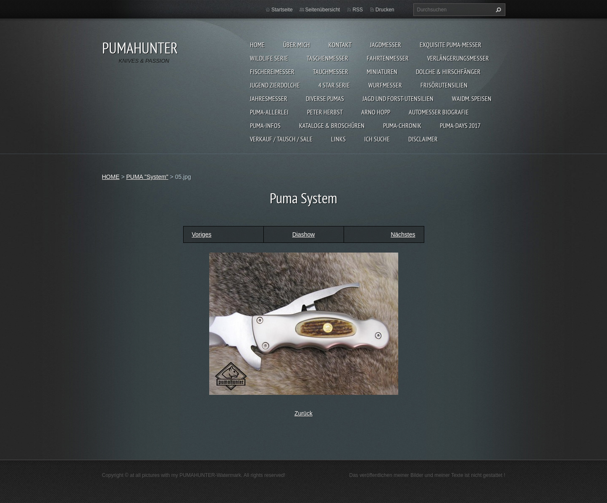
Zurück (303, 413)
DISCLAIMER (423, 139)
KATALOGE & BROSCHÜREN (332, 125)
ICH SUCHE (377, 139)
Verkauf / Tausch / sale (281, 139)
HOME (257, 44)
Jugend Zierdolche (275, 85)
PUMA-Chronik (402, 125)
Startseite (282, 10)
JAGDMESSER (385, 44)
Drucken (385, 10)
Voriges (202, 234)
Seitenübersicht (322, 10)
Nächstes (403, 234)
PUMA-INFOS (265, 125)
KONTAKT (340, 44)
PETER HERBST (325, 112)
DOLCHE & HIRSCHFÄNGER (448, 71)
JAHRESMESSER (268, 98)
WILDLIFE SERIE (269, 58)
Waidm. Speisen (471, 98)
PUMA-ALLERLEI (269, 112)
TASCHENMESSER (327, 58)
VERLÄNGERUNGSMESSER (458, 58)
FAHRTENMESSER (388, 58)
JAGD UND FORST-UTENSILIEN (398, 98)
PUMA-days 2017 (460, 125)
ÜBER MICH (296, 44)
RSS (357, 10)
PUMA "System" (147, 176)
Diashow (303, 234)
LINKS (338, 139)
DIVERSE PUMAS (325, 98)
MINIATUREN (382, 71)
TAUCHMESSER (330, 71)
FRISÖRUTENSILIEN (444, 85)
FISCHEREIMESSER (272, 71)
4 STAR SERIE (334, 85)
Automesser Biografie (439, 112)
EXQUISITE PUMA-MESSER (450, 44)
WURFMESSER (385, 85)
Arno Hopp (375, 112)
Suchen (497, 9)
